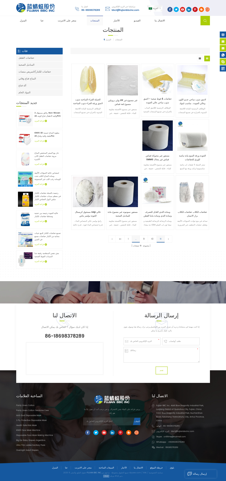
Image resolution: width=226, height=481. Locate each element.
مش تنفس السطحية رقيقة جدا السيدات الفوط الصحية (46, 255)
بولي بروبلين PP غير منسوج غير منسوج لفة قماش (122, 102)
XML (145, 472)
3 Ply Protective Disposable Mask (31, 420)
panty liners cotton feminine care (32, 410)
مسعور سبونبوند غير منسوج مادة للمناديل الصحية (123, 214)
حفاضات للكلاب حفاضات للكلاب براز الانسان (192, 214)
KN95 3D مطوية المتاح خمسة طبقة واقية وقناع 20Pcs (46, 134)
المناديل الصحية (26, 65)
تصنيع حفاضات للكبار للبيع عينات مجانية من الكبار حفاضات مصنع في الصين (47, 236)
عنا (42, 21)
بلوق (172, 468)
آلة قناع (22, 86)
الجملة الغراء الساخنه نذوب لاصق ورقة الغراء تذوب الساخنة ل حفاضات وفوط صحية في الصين (88, 101)
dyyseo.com (135, 472)
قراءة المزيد (40, 121)
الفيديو (137, 21)
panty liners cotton (25, 405)
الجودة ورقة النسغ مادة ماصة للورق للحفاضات (192, 157)
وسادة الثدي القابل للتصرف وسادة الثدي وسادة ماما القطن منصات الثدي (157, 214)
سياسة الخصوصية (156, 472)
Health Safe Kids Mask (26, 425)
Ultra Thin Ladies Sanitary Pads (30, 445)
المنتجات (94, 21)
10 (152, 239)
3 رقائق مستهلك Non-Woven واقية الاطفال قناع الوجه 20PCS (47, 114)
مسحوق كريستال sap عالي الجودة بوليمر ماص (88, 214)
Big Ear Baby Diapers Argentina (30, 440)
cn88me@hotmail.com (175, 436)
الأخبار (117, 21)
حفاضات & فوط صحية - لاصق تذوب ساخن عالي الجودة (157, 100)
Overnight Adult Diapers (27, 450)
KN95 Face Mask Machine (28, 430)
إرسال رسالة (196, 474)
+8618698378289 (176, 442)
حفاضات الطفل (26, 58)
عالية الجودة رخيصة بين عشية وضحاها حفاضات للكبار (46, 215)
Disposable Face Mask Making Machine (34, 435)
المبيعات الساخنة (106, 468)
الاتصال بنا (160, 21)
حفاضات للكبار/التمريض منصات (35, 72)
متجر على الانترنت (67, 21)
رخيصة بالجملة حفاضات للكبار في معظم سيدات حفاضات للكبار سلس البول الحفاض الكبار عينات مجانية (47, 196)
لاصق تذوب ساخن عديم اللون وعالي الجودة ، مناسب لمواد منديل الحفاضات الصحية (192, 101)
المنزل (23, 21)
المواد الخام (24, 93)
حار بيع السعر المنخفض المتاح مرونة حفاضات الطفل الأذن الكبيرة (46, 156)
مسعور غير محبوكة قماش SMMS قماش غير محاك (157, 157)
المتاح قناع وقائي (27, 79)
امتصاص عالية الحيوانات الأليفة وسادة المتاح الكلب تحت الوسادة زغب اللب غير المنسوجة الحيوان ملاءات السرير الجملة (47, 176)
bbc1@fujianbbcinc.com (125, 10)
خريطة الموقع (156, 468)
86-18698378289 (90, 10)
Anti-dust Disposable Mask (28, 415)
